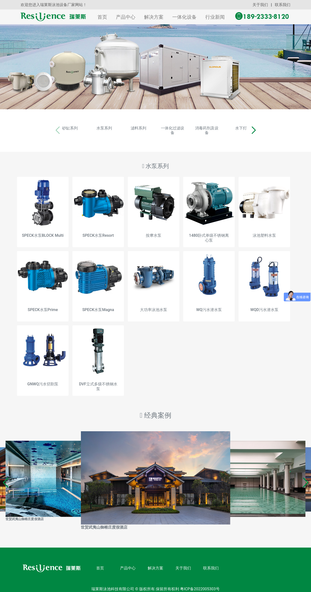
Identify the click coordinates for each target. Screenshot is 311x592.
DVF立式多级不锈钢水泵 (98, 381)
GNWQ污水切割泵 (42, 379)
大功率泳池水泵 (153, 305)
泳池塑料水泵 (264, 230)
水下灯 (271, 128)
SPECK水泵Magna (98, 305)
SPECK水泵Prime (43, 305)
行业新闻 (215, 17)
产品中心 (125, 17)
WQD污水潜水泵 (264, 305)
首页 (103, 17)
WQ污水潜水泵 (209, 305)
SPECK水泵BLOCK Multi (43, 230)
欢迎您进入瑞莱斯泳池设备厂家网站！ (54, 4)
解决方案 (154, 17)
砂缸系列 (40, 128)
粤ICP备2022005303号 (199, 584)
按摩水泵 (153, 230)
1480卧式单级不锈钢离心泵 (209, 233)
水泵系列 (86, 128)
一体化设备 (184, 17)
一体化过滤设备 (178, 128)
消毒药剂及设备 (224, 128)
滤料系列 (132, 128)
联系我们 (282, 4)
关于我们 (260, 4)
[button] (289, 128)
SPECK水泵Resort (98, 230)
